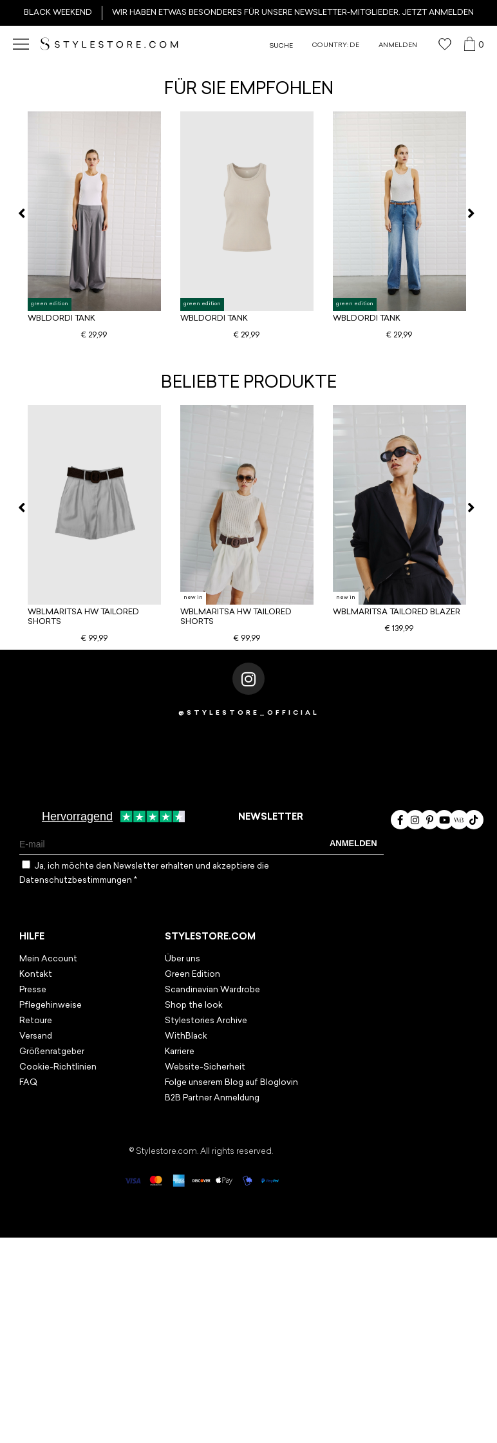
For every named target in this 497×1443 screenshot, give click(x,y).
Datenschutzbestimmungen (76, 880)
